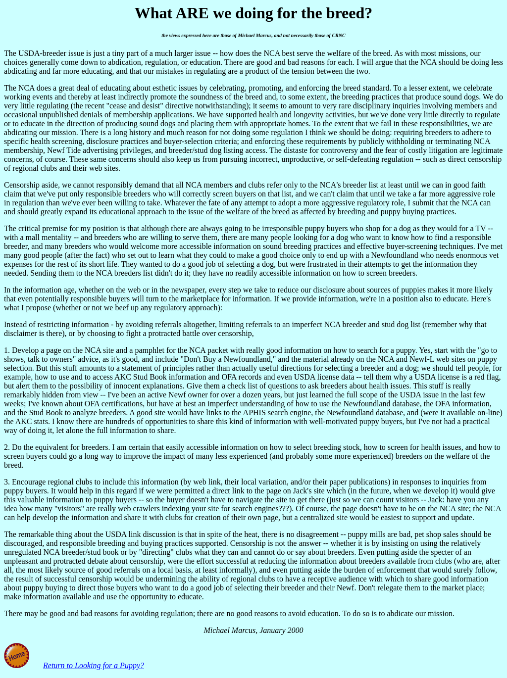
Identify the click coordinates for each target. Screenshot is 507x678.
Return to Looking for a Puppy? (93, 665)
